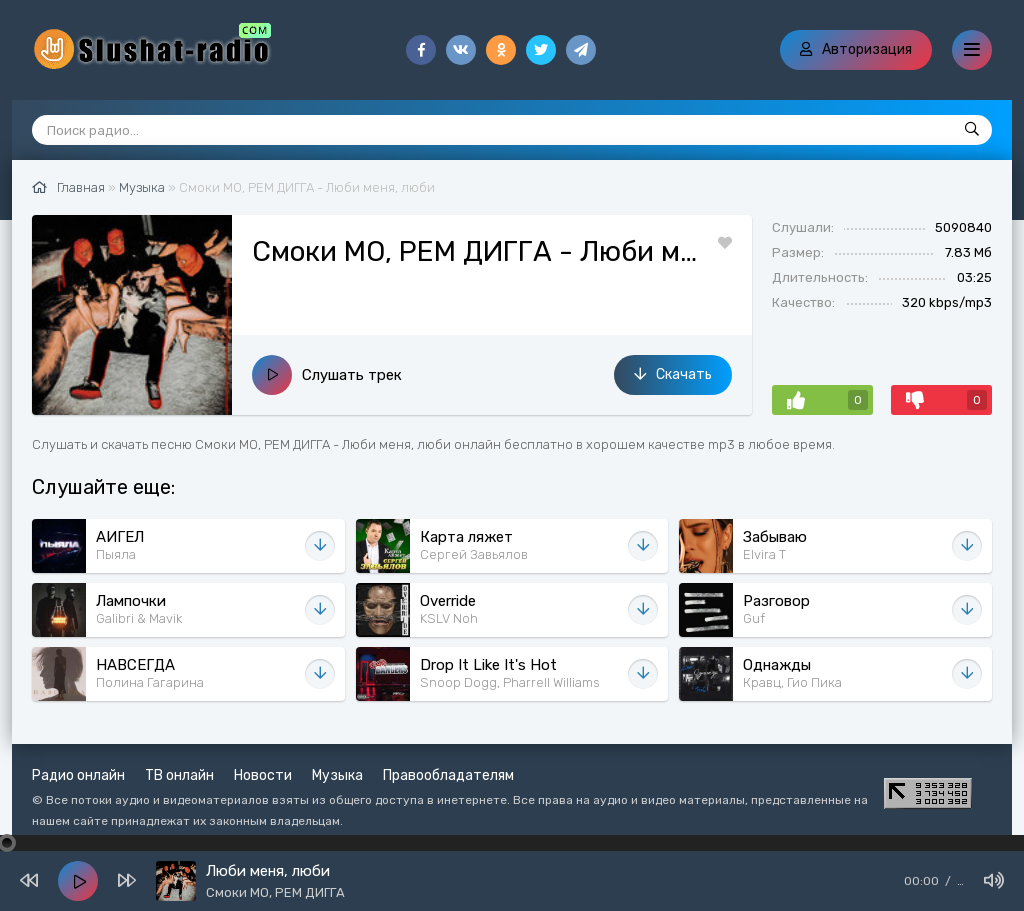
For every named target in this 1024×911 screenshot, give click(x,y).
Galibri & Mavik (139, 618)
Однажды (777, 665)
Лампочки (131, 601)
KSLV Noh (449, 618)
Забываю (775, 537)
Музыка (337, 775)
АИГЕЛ (120, 537)
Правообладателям (448, 775)
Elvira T (764, 554)
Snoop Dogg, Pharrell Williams (510, 682)
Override (448, 601)
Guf (754, 618)
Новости (263, 775)
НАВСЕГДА (135, 665)
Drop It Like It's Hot (488, 665)
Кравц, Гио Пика (792, 682)
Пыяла (116, 554)
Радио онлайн (78, 775)
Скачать (673, 374)
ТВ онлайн (179, 775)
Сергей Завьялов (474, 554)
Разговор (776, 601)
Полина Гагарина (150, 682)
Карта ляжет (466, 537)
